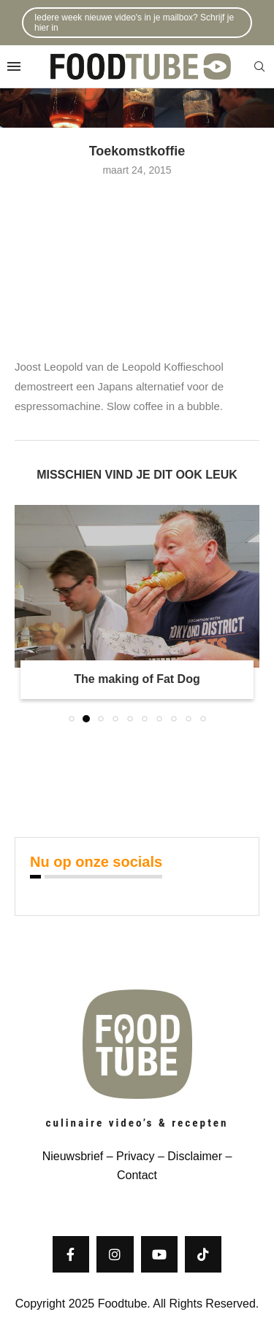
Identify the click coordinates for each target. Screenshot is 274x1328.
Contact (137, 1175)
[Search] (259, 67)
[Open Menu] (13, 66)
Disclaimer (194, 1156)
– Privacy (128, 1156)
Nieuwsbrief (73, 1156)
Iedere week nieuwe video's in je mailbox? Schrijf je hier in (134, 22)
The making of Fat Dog (136, 679)
